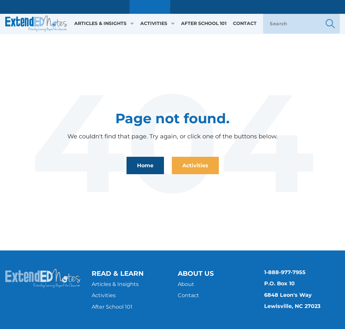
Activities (157, 23)
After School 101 (203, 23)
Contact (245, 23)
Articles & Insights (104, 23)
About (186, 284)
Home (145, 165)
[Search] (301, 24)
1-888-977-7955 (285, 272)
